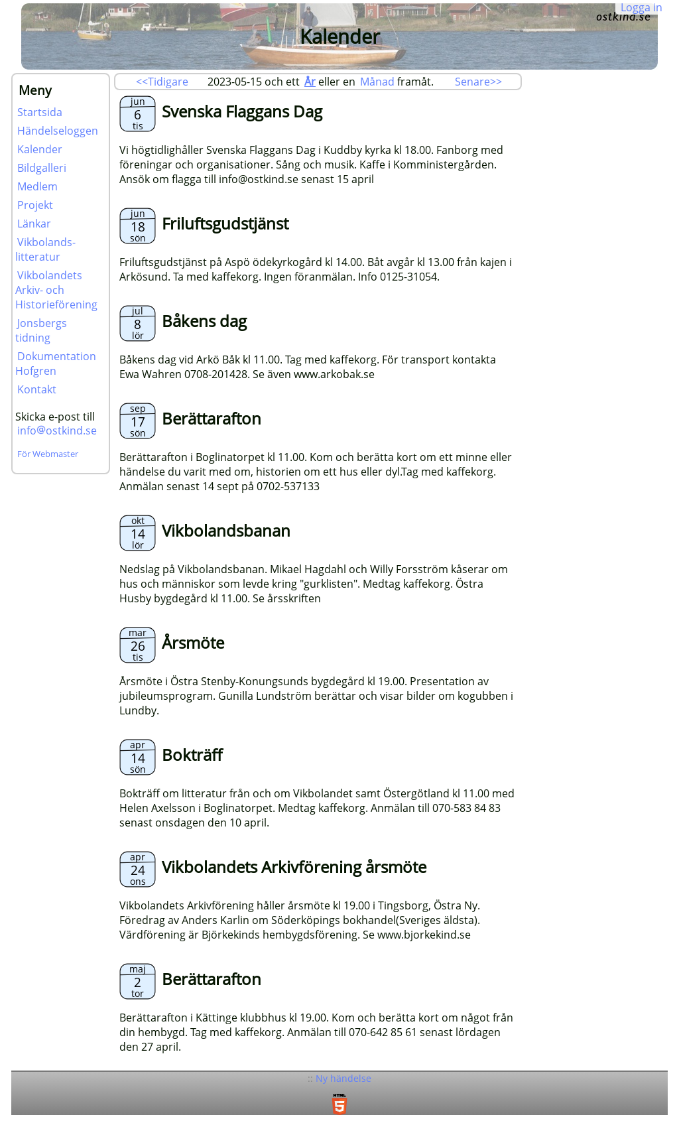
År (310, 81)
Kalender (39, 149)
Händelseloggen (57, 130)
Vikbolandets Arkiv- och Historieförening (56, 290)
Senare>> (478, 81)
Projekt (35, 205)
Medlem (37, 186)
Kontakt (36, 389)
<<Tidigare (162, 81)
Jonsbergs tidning (41, 330)
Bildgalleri (41, 168)
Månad (377, 81)
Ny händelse (343, 1078)
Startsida (39, 112)
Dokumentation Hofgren (55, 363)
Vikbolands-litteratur (45, 249)
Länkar (34, 223)
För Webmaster (47, 454)
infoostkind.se (57, 430)
